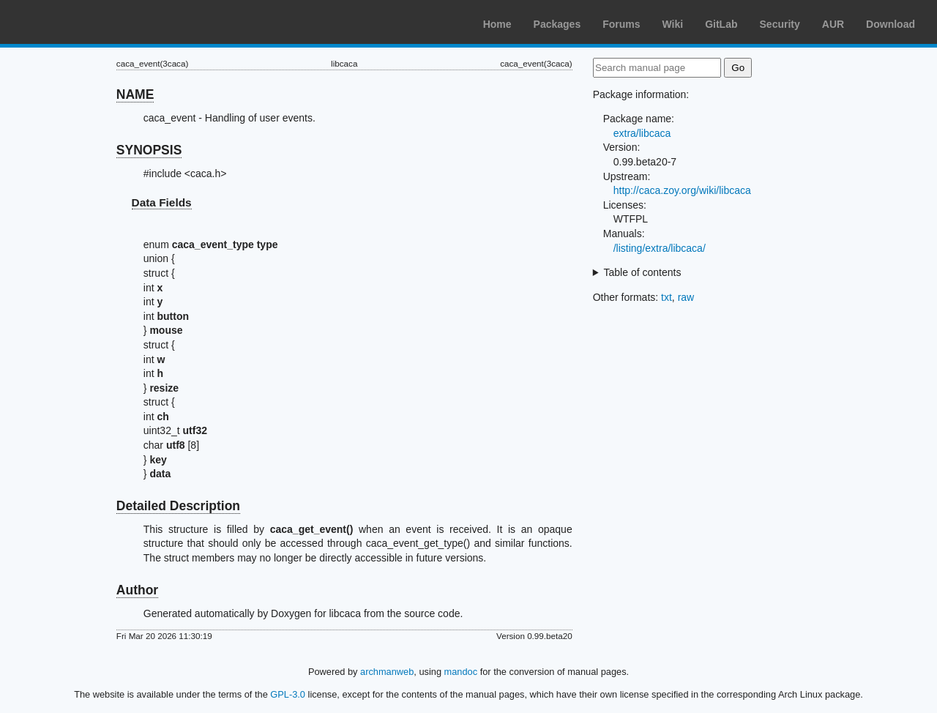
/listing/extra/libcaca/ (659, 248)
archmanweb (387, 671)
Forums (621, 24)
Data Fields (162, 202)
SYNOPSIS (149, 150)
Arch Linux (80, 22)
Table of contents (643, 272)
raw (686, 297)
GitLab (721, 24)
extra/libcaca (642, 133)
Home (497, 24)
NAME (135, 94)
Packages (557, 24)
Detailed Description (178, 506)
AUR (833, 24)
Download (890, 24)
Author (137, 590)
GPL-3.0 (287, 694)
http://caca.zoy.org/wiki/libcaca (682, 190)
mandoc (461, 671)
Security (780, 24)
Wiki (673, 24)
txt (666, 297)
